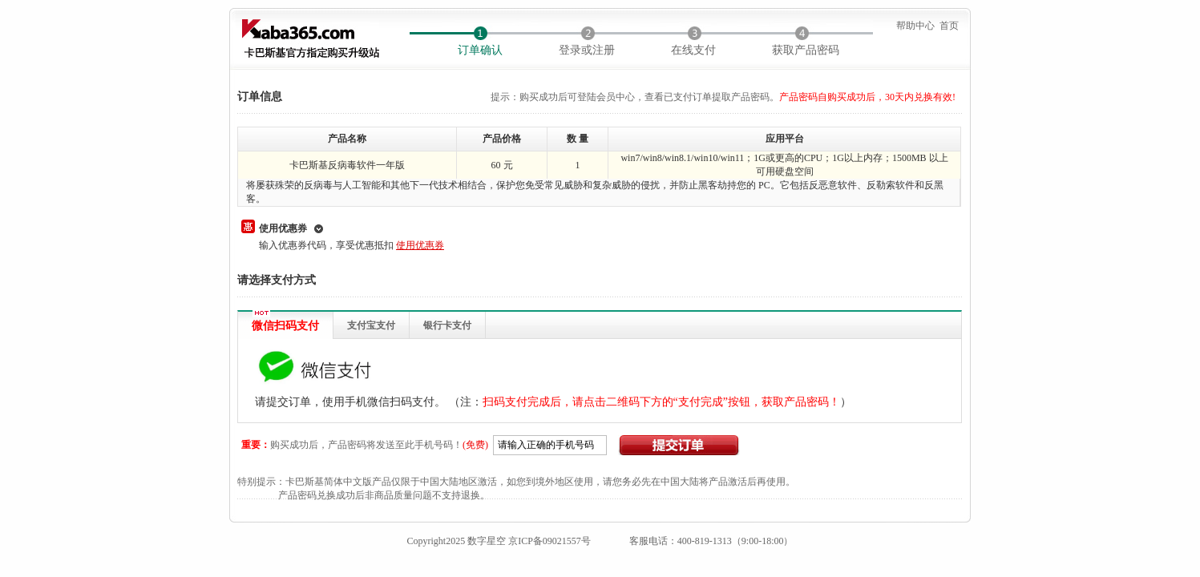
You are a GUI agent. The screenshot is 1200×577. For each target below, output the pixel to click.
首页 (949, 25)
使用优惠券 (283, 228)
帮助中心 (915, 25)
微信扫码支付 (285, 326)
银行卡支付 (447, 325)
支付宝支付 (371, 325)
